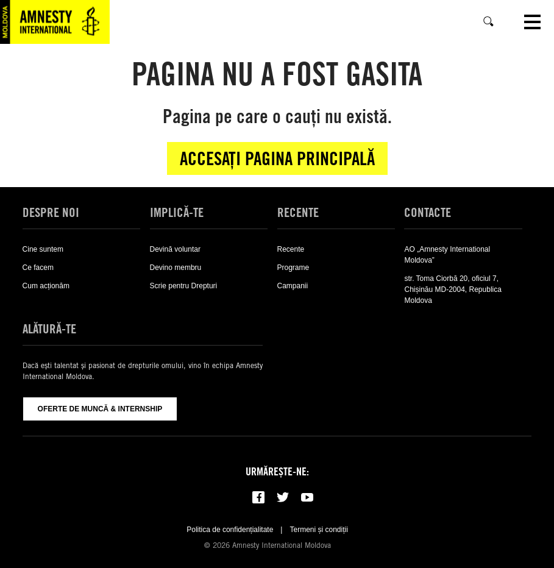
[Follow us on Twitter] (283, 497)
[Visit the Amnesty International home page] (55, 22)
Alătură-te (49, 328)
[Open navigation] (532, 22)
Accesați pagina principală (277, 158)
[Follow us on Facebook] (258, 497)
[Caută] (489, 22)
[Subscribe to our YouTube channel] (307, 497)
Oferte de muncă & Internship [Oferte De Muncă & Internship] (100, 409)
